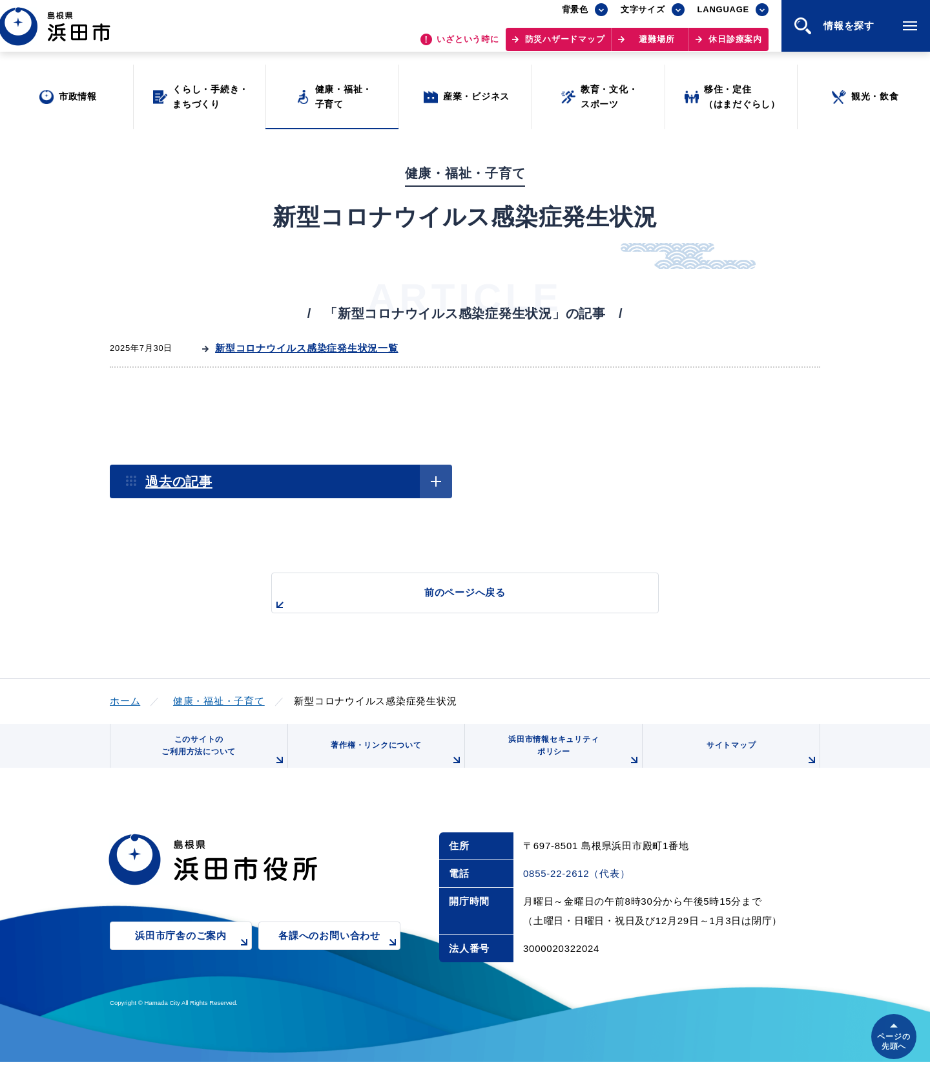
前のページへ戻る (450, 599)
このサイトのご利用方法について (220, 759)
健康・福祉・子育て (219, 700)
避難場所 (656, 45)
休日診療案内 (735, 45)
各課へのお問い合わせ (339, 959)
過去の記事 (178, 481)
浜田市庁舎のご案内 (193, 959)
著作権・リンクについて (392, 764)
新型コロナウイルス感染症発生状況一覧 (306, 348)
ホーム (125, 700)
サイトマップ (760, 764)
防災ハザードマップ (565, 45)
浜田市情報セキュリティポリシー (570, 759)
